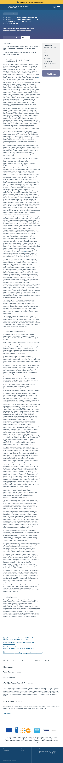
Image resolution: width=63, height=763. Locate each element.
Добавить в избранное (12, 13)
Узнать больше (7, 713)
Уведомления (6, 750)
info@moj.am (53, 752)
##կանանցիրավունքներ (9, 30)
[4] (25, 251)
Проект (18, 37)
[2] (18, 86)
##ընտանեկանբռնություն (27, 28)
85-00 (22, 750)
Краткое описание (9, 37)
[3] (13, 106)
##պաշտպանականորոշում (24, 30)
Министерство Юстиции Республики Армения (17, 757)
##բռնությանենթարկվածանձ (11, 28)
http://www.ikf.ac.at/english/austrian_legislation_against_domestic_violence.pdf (22, 653)
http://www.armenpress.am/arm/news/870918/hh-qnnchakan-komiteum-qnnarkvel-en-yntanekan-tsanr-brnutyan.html (19, 638)
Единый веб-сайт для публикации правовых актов (18, 7)
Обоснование (25, 37)
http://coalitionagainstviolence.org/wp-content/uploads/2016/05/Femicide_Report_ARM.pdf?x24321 (19, 647)
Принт (23, 660)
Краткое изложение (9, 41)
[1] (38, 77)
